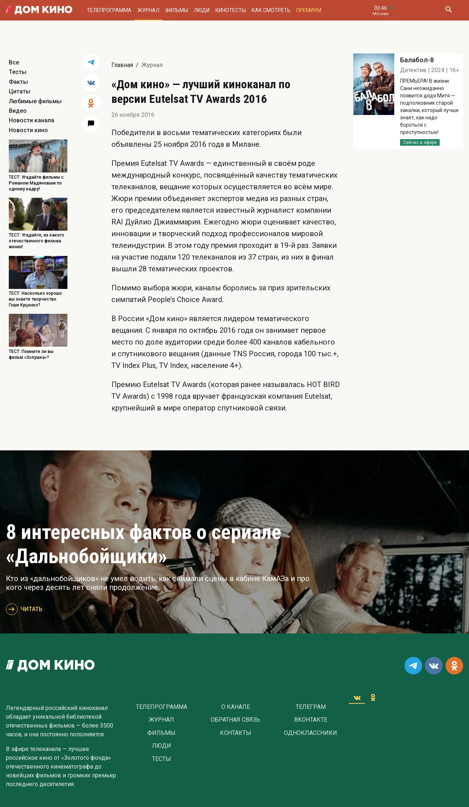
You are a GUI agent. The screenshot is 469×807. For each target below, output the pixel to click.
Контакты (235, 733)
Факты (18, 81)
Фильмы (176, 10)
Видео (18, 110)
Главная (122, 65)
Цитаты (19, 91)
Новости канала (31, 120)
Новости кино (28, 130)
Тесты (17, 71)
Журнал (148, 10)
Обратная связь (235, 720)
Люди (202, 10)
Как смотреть (271, 10)
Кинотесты (230, 10)
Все (14, 62)
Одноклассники (310, 733)
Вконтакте (310, 720)
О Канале (235, 707)
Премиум (308, 10)
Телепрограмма (109, 10)
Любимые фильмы (35, 101)
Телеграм (311, 707)
